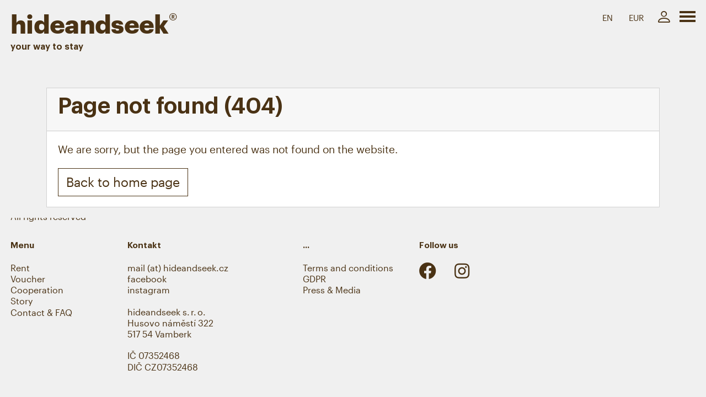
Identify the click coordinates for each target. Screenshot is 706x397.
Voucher (27, 279)
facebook (147, 279)
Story (21, 301)
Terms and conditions (348, 268)
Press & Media (332, 290)
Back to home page (123, 181)
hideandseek (93, 24)
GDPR (314, 279)
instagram (148, 290)
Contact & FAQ (41, 313)
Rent (20, 268)
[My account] (664, 17)
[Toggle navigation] (688, 18)
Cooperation (36, 290)
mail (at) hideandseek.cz (177, 268)
